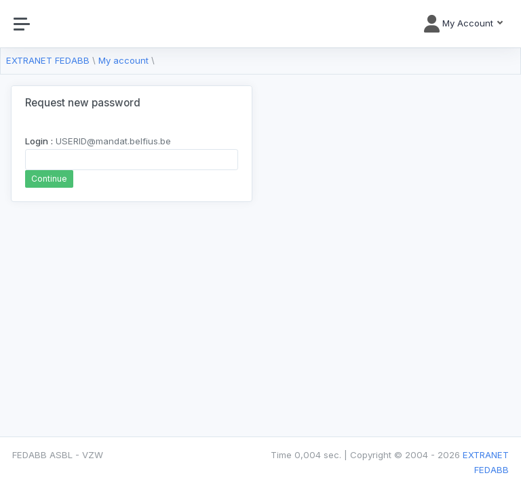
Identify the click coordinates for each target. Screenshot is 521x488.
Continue (49, 179)
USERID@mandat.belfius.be (98, 141)
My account (123, 60)
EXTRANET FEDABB (48, 60)
